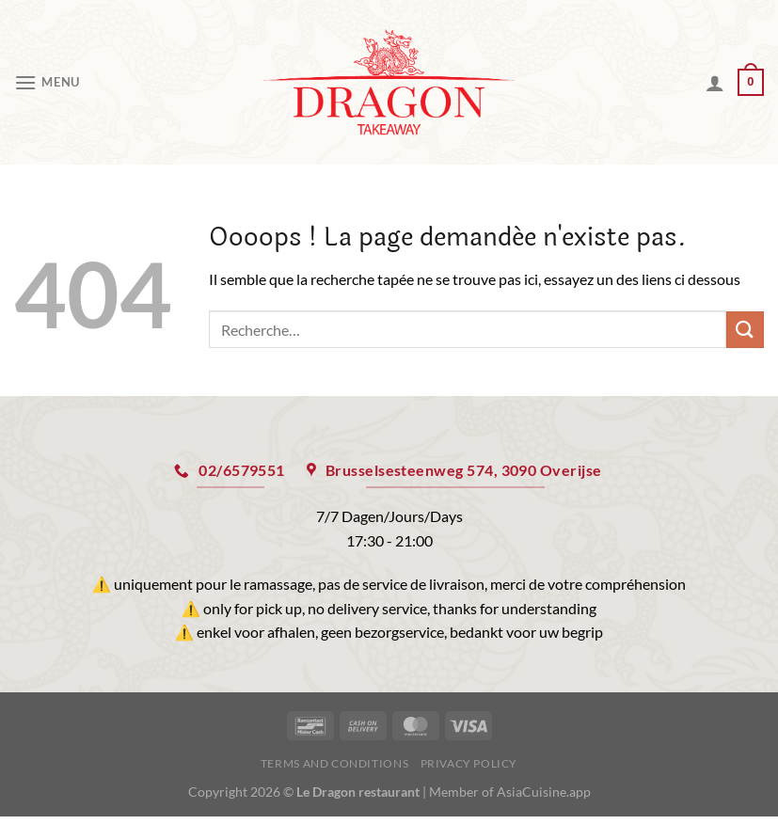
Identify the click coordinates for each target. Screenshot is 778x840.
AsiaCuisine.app (544, 792)
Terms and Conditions (334, 763)
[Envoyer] (745, 329)
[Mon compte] (715, 82)
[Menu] (47, 82)
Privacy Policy (469, 763)
